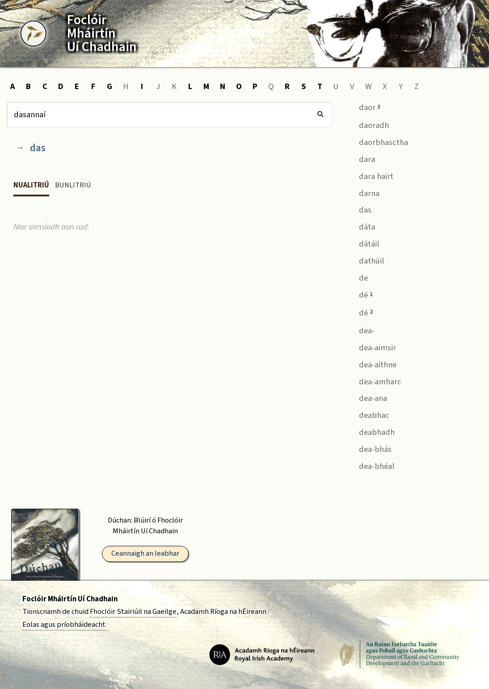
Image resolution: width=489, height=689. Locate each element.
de (357, 277)
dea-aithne (371, 363)
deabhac (367, 414)
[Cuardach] (170, 115)
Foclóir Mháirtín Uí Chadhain (70, 599)
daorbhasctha (377, 141)
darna (362, 192)
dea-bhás (369, 448)
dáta (360, 226)
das (38, 147)
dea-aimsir (371, 346)
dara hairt (369, 175)
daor (363, 106)
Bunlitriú (73, 185)
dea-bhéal (370, 465)
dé (359, 294)
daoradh (367, 124)
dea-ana (366, 397)
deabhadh (370, 431)
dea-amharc (373, 380)
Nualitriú (31, 185)
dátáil (362, 243)
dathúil (365, 260)
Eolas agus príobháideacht (63, 624)
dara (360, 158)
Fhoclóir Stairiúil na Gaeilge (133, 611)
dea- (360, 329)
